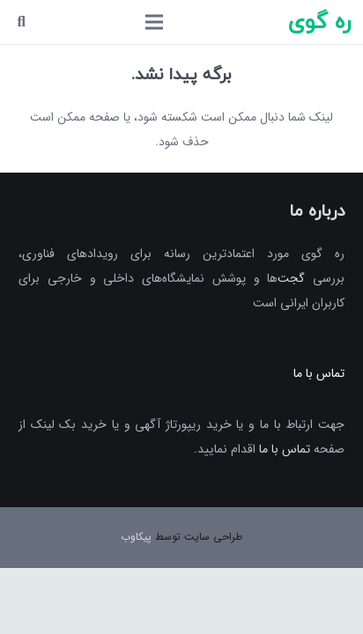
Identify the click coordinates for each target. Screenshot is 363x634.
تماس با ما (284, 449)
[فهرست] (154, 22)
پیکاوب (136, 536)
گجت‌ (291, 278)
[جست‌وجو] (21, 22)
